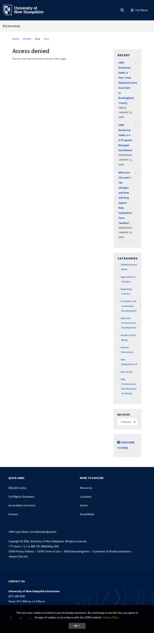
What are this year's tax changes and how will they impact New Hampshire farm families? (125, 198)
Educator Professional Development (129, 322)
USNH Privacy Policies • (22, 551)
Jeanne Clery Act (18, 556)
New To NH (126, 372)
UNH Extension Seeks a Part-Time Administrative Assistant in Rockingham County (127, 83)
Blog (37, 38)
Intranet (13, 514)
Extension (11, 26)
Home (16, 38)
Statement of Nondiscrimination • (113, 551)
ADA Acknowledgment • (78, 551)
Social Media (87, 514)
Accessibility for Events (22, 505)
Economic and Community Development (129, 305)
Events (84, 505)
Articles (27, 38)
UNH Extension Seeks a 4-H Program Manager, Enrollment (125, 137)
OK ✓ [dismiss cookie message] (77, 625)
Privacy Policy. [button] (111, 617)
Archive (123, 414)
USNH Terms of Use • (50, 551)
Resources (86, 488)
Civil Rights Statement (21, 496)
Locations (85, 496)
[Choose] (127, 422)
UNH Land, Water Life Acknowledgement (32, 532)
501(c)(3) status (17, 488)
